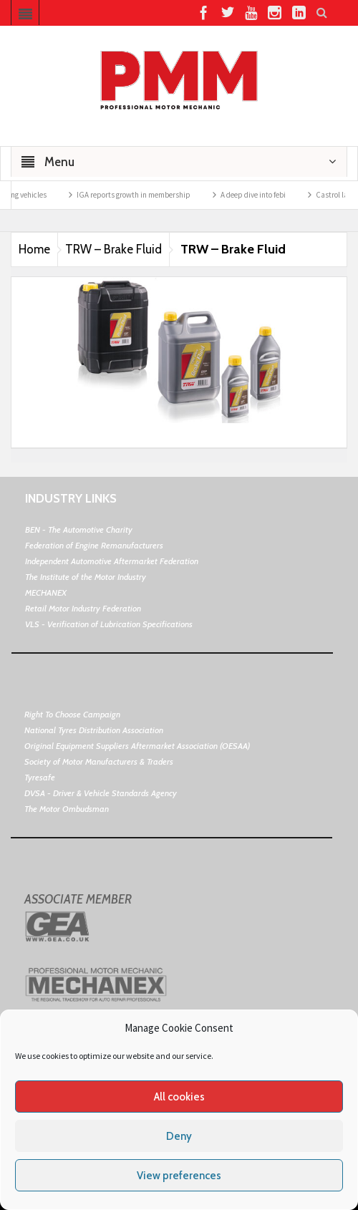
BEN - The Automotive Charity (78, 529)
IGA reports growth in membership (139, 195)
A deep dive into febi (258, 195)
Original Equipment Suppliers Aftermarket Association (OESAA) (137, 745)
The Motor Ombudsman (66, 808)
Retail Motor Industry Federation (83, 608)
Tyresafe (39, 777)
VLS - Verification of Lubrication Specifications (109, 624)
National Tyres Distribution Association (93, 730)
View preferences (179, 1175)
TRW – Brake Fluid (113, 249)
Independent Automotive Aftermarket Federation (111, 561)
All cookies (179, 1096)
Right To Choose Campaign (72, 714)
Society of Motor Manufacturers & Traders (98, 761)
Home (34, 249)
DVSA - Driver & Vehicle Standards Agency (100, 793)
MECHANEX (46, 592)
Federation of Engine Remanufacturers (94, 545)
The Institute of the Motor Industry (85, 576)
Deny (179, 1136)
